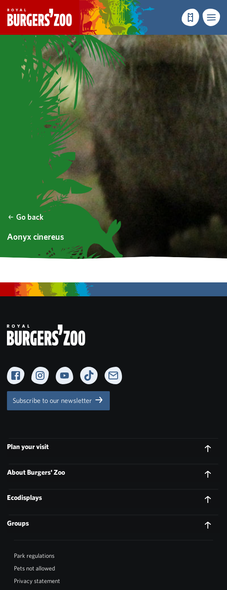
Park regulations (34, 556)
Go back (25, 217)
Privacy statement (37, 581)
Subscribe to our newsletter (58, 400)
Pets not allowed (34, 568)
